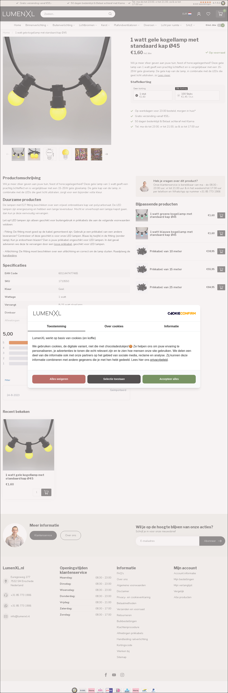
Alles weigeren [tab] (59, 378)
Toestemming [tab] (56, 326)
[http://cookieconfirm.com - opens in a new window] (182, 313)
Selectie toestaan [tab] (114, 378)
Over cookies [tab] (114, 326)
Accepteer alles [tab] (169, 378)
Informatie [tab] (171, 326)
